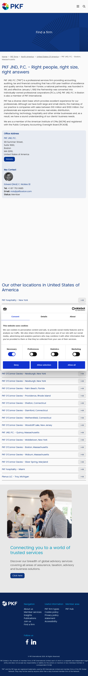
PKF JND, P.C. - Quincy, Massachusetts (20, 432)
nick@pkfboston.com (21, 191)
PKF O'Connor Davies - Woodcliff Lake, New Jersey (27, 425)
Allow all (72, 365)
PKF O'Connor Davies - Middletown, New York (24, 440)
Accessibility (51, 621)
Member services (32, 612)
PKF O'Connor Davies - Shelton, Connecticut (24, 403)
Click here (17, 575)
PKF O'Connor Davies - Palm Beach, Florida (23, 388)
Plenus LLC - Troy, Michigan (15, 476)
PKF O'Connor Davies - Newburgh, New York (24, 373)
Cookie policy (51, 612)
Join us (27, 621)
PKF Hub (70, 609)
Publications (30, 618)
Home (4, 56)
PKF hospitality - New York (15, 300)
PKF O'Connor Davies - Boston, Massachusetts (25, 447)
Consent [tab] (15, 316)
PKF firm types (52, 609)
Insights (28, 615)
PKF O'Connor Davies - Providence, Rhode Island (26, 396)
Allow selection (44, 365)
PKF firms (14, 56)
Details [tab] (44, 316)
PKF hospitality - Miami (13, 469)
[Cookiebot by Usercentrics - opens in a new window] (73, 309)
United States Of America (48, 56)
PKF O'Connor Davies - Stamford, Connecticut (25, 410)
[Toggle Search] (84, 7)
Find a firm (29, 624)
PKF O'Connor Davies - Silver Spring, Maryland (25, 462)
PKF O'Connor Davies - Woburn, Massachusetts (25, 454)
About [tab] (72, 316)
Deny (16, 365)
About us (28, 609)
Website (9, 159)
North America (27, 56)
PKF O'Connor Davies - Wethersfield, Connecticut (26, 418)
